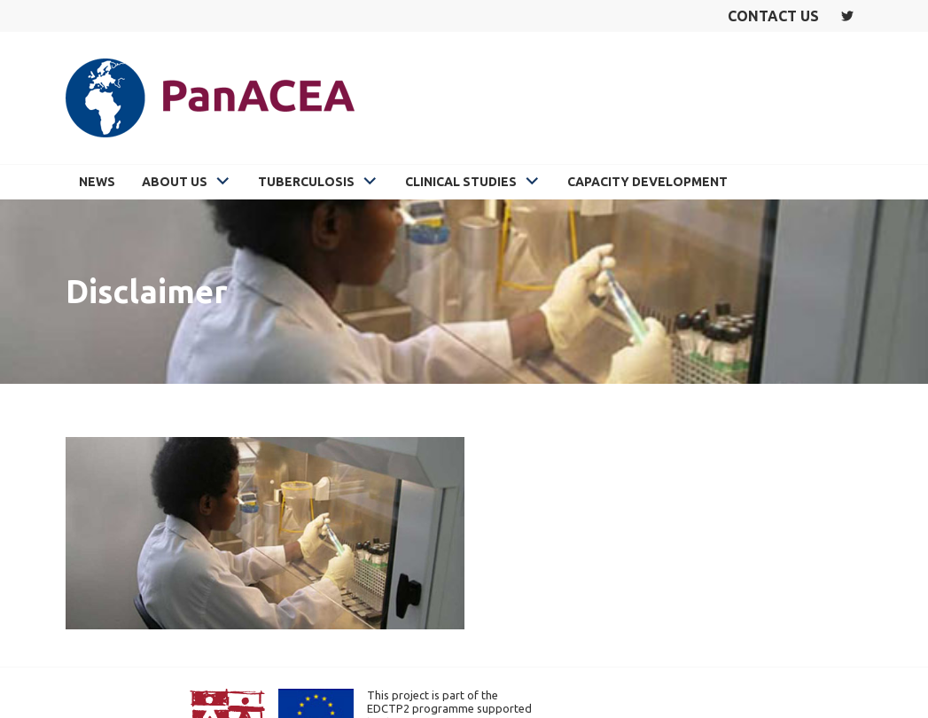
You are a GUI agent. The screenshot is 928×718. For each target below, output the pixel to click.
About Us (174, 182)
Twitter (847, 16)
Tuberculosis (306, 182)
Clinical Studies (461, 182)
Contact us (773, 16)
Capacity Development (647, 182)
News (97, 182)
